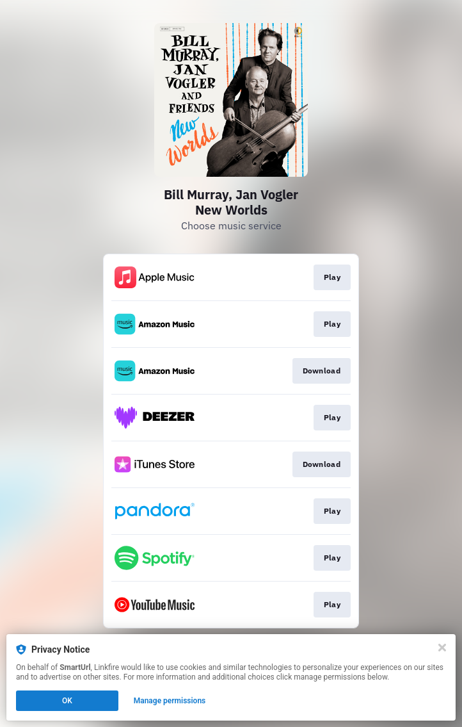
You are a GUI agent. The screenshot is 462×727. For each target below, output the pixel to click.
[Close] (442, 647)
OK (67, 700)
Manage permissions (170, 700)
